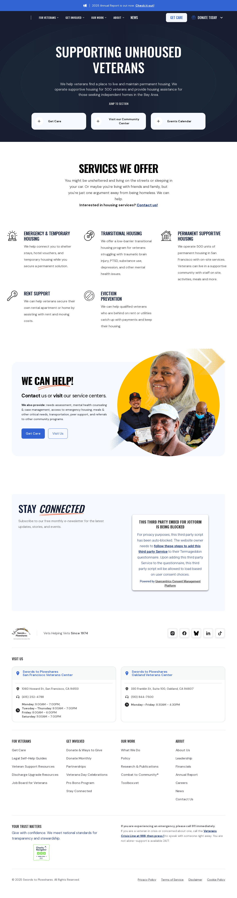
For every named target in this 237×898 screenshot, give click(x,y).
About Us (183, 750)
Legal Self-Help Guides (29, 758)
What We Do (130, 750)
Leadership (184, 758)
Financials (183, 766)
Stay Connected (79, 791)
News (134, 17)
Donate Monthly (78, 758)
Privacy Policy (147, 879)
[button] (48, 17)
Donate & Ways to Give (84, 750)
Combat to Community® (140, 774)
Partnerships (76, 766)
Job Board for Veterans (29, 783)
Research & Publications (139, 766)
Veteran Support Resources (33, 766)
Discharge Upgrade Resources (35, 774)
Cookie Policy (216, 879)
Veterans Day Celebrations (86, 774)
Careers (181, 783)
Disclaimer (195, 879)
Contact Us (184, 799)
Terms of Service (172, 879)
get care (176, 17)
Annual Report (187, 774)
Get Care (19, 750)
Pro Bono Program (80, 783)
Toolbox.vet (130, 783)
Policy (125, 758)
